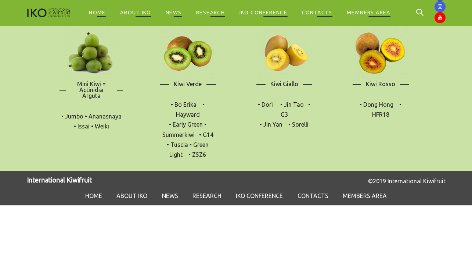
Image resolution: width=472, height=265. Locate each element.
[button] (386, 13)
